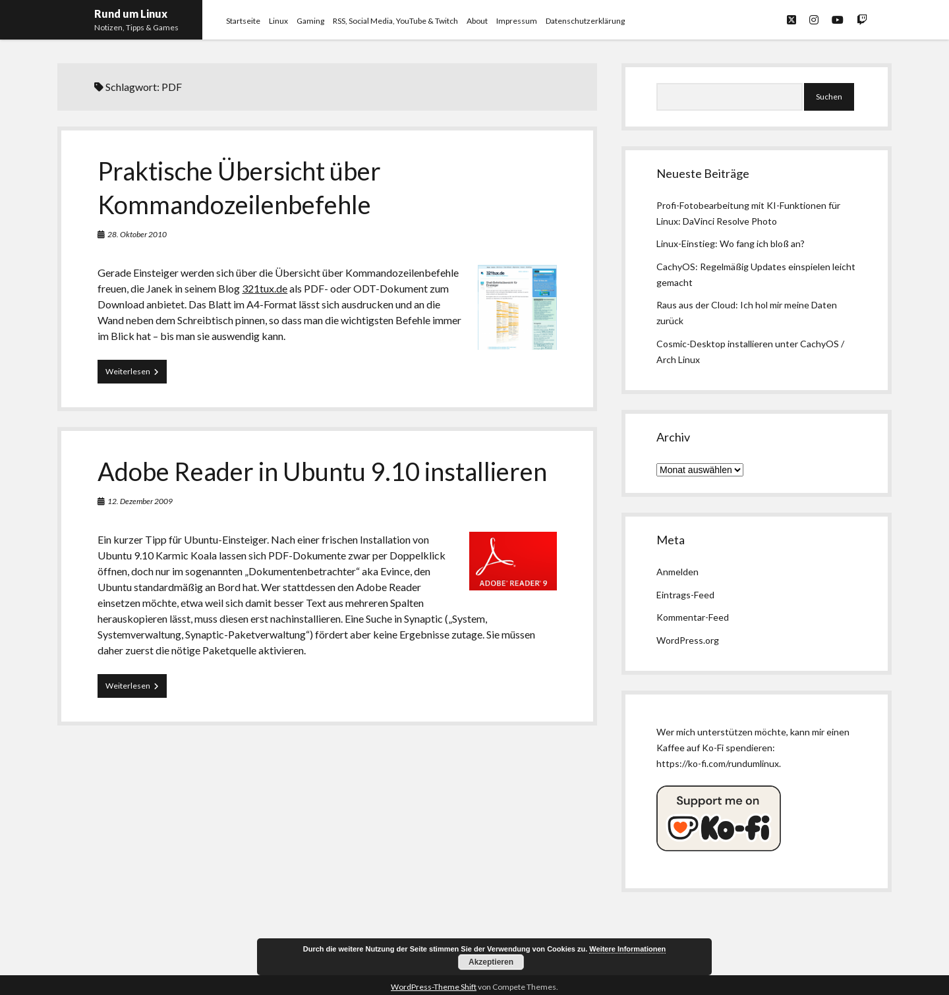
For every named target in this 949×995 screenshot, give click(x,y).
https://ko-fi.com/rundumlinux (717, 763)
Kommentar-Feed (692, 617)
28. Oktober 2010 (137, 234)
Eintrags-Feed (685, 594)
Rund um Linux (130, 13)
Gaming (310, 21)
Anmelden (677, 571)
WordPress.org (687, 640)
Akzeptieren (491, 962)
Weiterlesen (136, 374)
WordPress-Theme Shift (433, 987)
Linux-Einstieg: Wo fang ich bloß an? (730, 243)
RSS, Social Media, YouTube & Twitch (395, 21)
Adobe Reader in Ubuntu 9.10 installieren (322, 471)
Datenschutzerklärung (585, 21)
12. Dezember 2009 (140, 501)
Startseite (243, 21)
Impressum (516, 21)
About (477, 21)
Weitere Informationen (627, 949)
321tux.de (264, 288)
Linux (278, 21)
